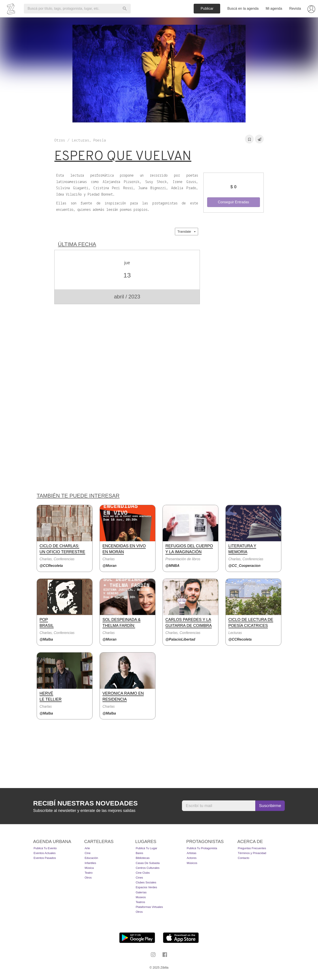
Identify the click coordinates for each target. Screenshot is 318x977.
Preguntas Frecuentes (252, 848)
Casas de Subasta (147, 863)
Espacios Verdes (146, 887)
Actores (192, 858)
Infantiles (90, 863)
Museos (141, 897)
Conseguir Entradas (233, 202)
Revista (295, 8)
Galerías (141, 892)
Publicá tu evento (45, 848)
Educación (91, 858)
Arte (87, 848)
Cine (88, 853)
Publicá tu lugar (146, 848)
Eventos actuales (45, 853)
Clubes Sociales (146, 882)
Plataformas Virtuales (149, 907)
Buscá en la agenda (242, 8)
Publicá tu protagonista (202, 848)
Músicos (192, 863)
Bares (139, 853)
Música (89, 867)
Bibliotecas (143, 858)
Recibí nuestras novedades (85, 803)
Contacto (243, 858)
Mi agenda (274, 8)
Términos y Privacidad (252, 853)
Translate (186, 231)
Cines (139, 877)
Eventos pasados (45, 858)
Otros (88, 877)
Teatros (140, 902)
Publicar (207, 8)
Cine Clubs (143, 872)
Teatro (89, 872)
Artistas (191, 853)
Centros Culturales (147, 867)
